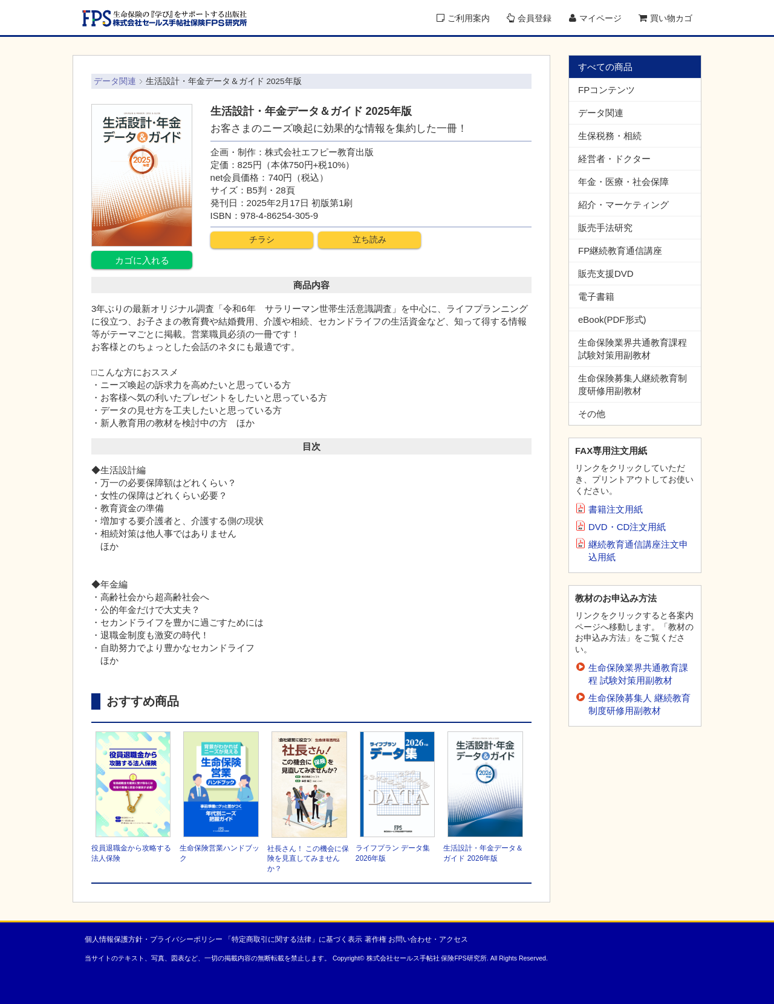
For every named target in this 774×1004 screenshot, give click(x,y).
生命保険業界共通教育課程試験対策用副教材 (632, 348)
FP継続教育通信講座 (620, 250)
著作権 (375, 939)
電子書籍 (596, 296)
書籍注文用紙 (615, 509)
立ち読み (369, 239)
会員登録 (529, 18)
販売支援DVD (606, 273)
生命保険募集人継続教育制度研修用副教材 (632, 384)
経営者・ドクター (614, 159)
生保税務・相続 (610, 136)
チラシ (262, 239)
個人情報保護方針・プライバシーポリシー (154, 939)
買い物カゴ (665, 18)
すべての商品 (605, 67)
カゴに (142, 260)
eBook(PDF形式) (612, 319)
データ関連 (600, 113)
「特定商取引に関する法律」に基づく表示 (293, 939)
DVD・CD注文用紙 (627, 527)
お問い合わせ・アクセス (428, 939)
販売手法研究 (605, 227)
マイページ (595, 18)
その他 (591, 414)
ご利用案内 (463, 18)
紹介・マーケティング (623, 204)
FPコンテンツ (606, 90)
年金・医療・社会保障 (623, 182)
